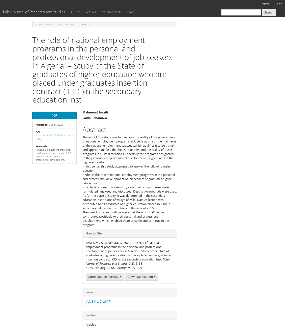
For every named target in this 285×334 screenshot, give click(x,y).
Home (38, 24)
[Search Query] (241, 12)
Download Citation (141, 277)
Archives (91, 12)
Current (75, 12)
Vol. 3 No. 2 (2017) (68, 24)
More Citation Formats (104, 277)
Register (264, 4)
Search (268, 12)
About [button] (132, 12)
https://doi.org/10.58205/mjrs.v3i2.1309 (54, 137)
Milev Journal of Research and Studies (34, 12)
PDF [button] (54, 115)
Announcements (111, 12)
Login (278, 4)
